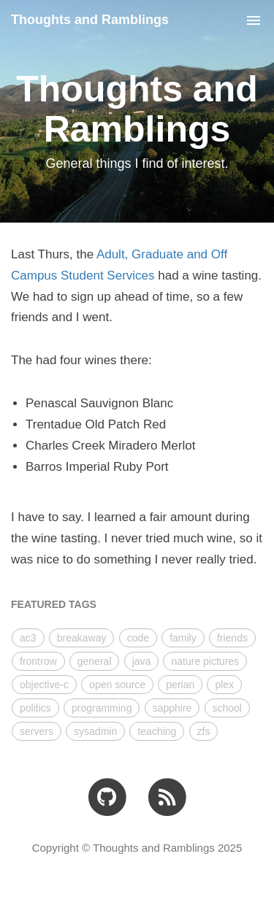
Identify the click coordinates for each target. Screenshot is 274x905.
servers (36, 731)
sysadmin (95, 731)
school (227, 708)
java (141, 661)
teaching (156, 731)
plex (224, 684)
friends (232, 638)
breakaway (82, 638)
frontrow (38, 661)
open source (117, 684)
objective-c (44, 684)
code (138, 638)
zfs (203, 731)
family (183, 638)
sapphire (172, 708)
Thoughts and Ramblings (90, 19)
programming (102, 708)
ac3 (28, 638)
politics (35, 708)
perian (180, 684)
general (94, 661)
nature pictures (205, 661)
